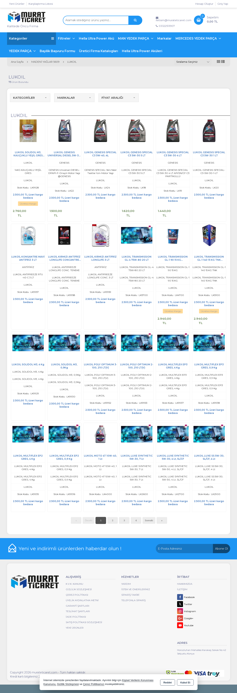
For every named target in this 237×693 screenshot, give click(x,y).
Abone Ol (221, 548)
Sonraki (149, 520)
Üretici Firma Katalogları (98, 51)
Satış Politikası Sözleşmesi (84, 622)
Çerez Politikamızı (93, 684)
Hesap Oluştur (204, 3)
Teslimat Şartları (78, 611)
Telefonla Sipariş (133, 600)
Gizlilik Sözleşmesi (79, 589)
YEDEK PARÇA (20, 51)
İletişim (182, 589)
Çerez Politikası (77, 594)
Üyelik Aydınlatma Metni (82, 600)
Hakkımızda (184, 583)
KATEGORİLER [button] (30, 98)
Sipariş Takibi (130, 594)
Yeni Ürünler (75, 627)
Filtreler (64, 38)
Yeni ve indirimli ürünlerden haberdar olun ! (70, 548)
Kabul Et (185, 682)
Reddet (167, 682)
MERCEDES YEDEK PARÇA (197, 38)
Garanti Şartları (77, 605)
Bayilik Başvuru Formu (57, 51)
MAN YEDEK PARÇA (134, 38)
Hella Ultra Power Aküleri (142, 51)
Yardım (126, 583)
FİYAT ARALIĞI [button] (119, 98)
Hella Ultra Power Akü (96, 38)
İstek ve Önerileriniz (135, 589)
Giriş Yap (222, 3)
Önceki (88, 520)
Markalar (164, 38)
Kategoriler (31, 38)
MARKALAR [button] (74, 98)
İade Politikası (76, 616)
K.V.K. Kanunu (74, 583)
